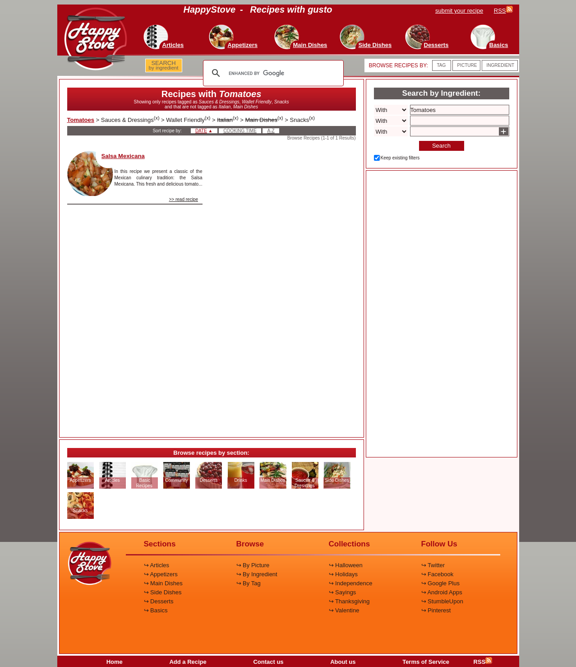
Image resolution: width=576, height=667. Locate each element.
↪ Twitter (433, 565)
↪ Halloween (346, 565)
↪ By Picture (253, 565)
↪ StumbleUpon (442, 601)
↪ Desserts (159, 601)
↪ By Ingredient (256, 574)
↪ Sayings (342, 592)
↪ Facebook (437, 574)
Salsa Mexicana (123, 156)
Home (114, 661)
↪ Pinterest (436, 610)
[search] (272, 73)
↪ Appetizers (161, 574)
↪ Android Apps (441, 592)
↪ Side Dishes (163, 592)
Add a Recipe (187, 661)
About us (342, 661)
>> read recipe (183, 199)
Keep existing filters (400, 157)
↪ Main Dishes (163, 583)
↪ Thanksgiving (349, 601)
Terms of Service (425, 661)
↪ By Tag (248, 583)
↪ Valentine (344, 610)
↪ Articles (157, 565)
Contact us (268, 661)
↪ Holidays (343, 574)
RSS (483, 661)
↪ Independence (351, 583)
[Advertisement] (287, 286)
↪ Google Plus (440, 583)
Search (441, 145)
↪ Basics (156, 610)
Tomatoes (80, 120)
